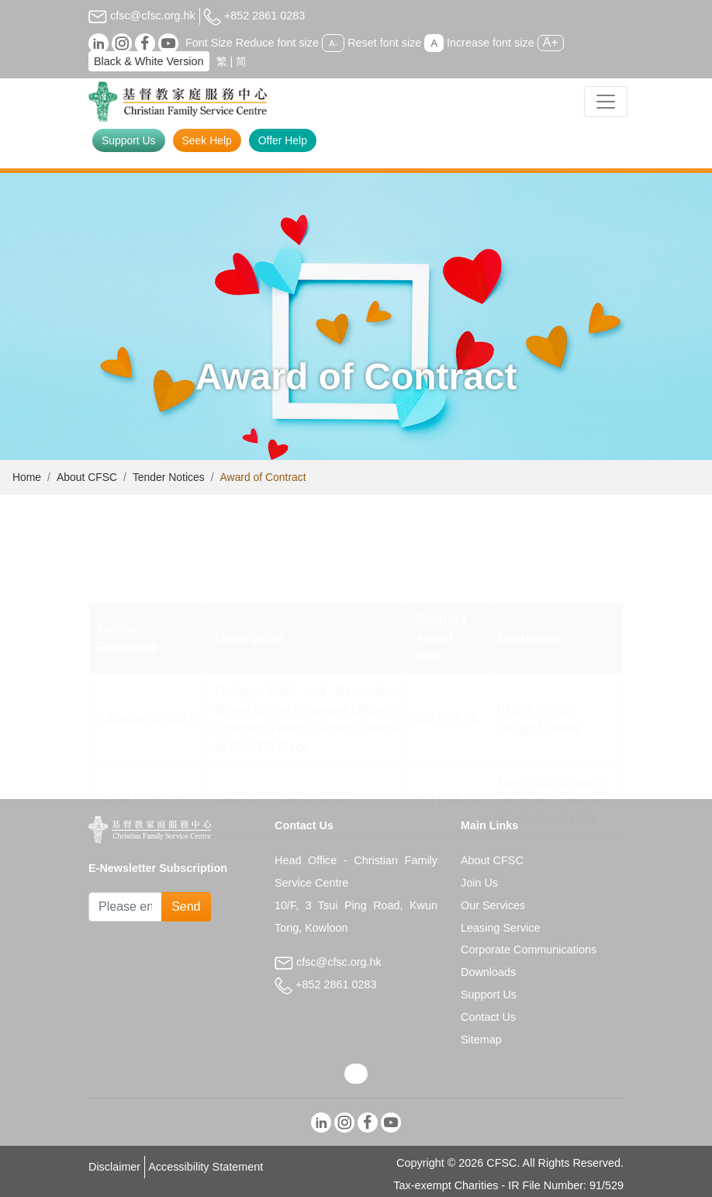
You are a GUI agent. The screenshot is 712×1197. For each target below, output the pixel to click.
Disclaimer (114, 1167)
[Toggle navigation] (605, 101)
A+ (550, 42)
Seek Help (207, 140)
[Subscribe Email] (125, 907)
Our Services (493, 905)
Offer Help (282, 140)
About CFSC (87, 477)
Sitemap (481, 1039)
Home (26, 477)
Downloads (488, 972)
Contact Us (488, 1017)
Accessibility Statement (205, 1167)
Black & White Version (149, 61)
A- (333, 43)
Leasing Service (500, 928)
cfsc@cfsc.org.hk (141, 15)
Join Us (479, 883)
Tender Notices (169, 477)
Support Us (129, 140)
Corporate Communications (528, 949)
